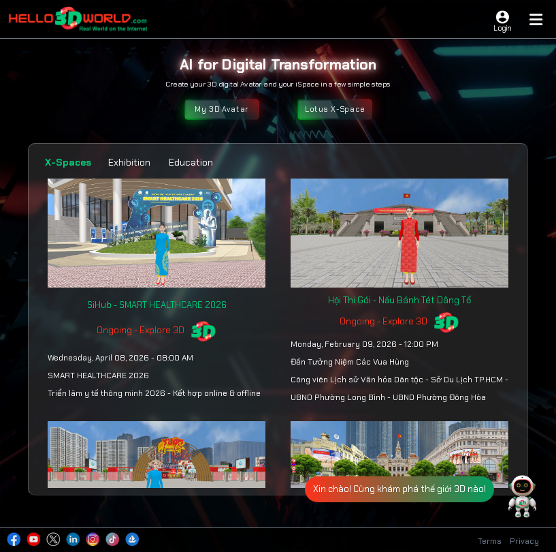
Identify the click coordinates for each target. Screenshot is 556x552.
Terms (490, 541)
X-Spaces (68, 162)
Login (502, 28)
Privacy (524, 541)
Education (191, 162)
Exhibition (129, 162)
